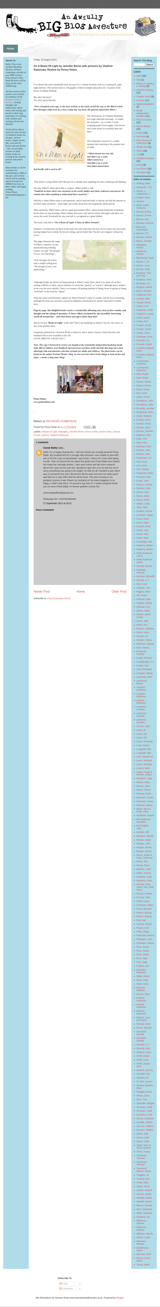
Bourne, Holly (143, 269)
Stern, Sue (141, 1099)
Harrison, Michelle (145, 576)
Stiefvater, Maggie (145, 1103)
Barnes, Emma (143, 211)
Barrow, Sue (142, 219)
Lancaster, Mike (144, 677)
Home (80, 591)
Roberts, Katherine (141, 999)
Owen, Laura (142, 901)
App (138, 79)
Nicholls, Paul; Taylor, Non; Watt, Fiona (145, 887)
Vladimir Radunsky (59, 435)
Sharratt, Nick (143, 1048)
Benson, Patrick (144, 237)
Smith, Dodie (142, 1056)
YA (137, 154)
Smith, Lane (142, 1059)
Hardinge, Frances (141, 571)
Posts (64, 1283)
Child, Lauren (143, 317)
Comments (66, 1288)
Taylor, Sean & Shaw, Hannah (143, 1146)
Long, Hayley (143, 745)
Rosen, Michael (144, 1027)
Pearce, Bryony (144, 912)
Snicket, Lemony (144, 1070)
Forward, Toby (143, 477)
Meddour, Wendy (144, 836)
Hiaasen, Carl (143, 588)
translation (141, 172)
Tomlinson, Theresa (141, 1156)
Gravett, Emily (143, 526)
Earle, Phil (141, 439)
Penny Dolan (91, 431)
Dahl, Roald (142, 374)
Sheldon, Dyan (143, 1052)
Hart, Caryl (141, 584)
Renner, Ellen (143, 994)
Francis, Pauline (144, 484)
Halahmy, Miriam (144, 545)
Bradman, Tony (144, 279)
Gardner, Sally (143, 488)
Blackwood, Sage (145, 258)
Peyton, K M (142, 928)
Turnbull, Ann (143, 1179)
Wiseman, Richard (141, 1242)
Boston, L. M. (143, 261)
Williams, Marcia (144, 1233)
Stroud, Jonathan (145, 1118)
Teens (139, 150)
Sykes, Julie (142, 1133)
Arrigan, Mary (143, 197)
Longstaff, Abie (143, 749)
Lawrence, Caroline (141, 708)
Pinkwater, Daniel (145, 943)
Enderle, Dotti (143, 450)
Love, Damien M (144, 756)
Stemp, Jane (142, 1095)
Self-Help (141, 136)
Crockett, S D (143, 340)
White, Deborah (144, 1213)
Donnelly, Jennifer (145, 408)
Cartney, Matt (143, 298)
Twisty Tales (142, 1182)
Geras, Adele (142, 496)
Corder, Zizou (143, 333)
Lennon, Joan (143, 726)
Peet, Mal (141, 920)
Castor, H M (142, 306)
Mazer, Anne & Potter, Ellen (143, 810)
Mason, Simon (143, 789)
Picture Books (143, 126)
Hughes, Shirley (144, 603)
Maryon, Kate (143, 786)
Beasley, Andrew (144, 223)
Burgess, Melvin (144, 287)
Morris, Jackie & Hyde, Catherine (144, 856)
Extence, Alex (143, 454)
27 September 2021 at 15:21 (57, 503)
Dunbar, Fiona (143, 419)
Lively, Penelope (144, 741)
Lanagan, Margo (144, 673)
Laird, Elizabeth (144, 669)
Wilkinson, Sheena (141, 1222)
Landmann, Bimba (142, 682)
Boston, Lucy (142, 265)
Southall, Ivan (143, 1074)
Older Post (119, 591)
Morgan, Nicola (144, 847)
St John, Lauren (144, 1081)
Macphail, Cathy (144, 778)
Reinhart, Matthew (141, 989)
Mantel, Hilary (143, 782)
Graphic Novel (143, 96)
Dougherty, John (144, 412)
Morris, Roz (142, 861)
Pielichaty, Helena (145, 935)
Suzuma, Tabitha (144, 1126)
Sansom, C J (142, 1044)
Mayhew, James (144, 805)
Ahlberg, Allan (143, 183)
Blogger (120, 1297)
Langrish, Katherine (141, 688)
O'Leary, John (143, 897)
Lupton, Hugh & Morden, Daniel (144, 773)
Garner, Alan (142, 492)
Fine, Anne (141, 461)
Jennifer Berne (76, 431)
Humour (140, 100)
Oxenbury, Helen (144, 905)
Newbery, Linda (144, 877)
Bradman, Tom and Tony (143, 274)
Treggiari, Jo (142, 1175)
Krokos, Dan (142, 665)
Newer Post (42, 591)
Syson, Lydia (142, 1137)
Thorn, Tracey (143, 1151)
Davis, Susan (143, 389)
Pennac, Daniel (144, 924)
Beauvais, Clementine (142, 228)
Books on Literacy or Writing (145, 85)
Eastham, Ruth (143, 446)
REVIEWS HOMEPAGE (61, 421)
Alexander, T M (144, 187)
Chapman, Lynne (144, 314)
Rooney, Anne (143, 1024)
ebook (139, 165)
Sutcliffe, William (144, 1122)
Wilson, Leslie (143, 1237)
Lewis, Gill (141, 734)
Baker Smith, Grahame (142, 206)
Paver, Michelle (144, 909)
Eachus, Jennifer (144, 431)
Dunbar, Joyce (143, 427)
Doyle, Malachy (144, 416)
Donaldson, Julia (144, 400)
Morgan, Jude (143, 843)
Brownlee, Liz (143, 283)
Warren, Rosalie (144, 1205)
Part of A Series (144, 119)
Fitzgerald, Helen (144, 473)
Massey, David (143, 793)
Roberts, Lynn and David (143, 1018)
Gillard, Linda (143, 503)
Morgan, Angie (143, 840)
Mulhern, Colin (143, 869)
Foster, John (142, 480)
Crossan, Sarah (144, 344)
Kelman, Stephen (145, 628)
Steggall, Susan (144, 1091)
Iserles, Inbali (143, 610)
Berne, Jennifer (144, 241)
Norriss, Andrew (144, 893)
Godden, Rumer (144, 511)
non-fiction (141, 168)
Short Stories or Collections (144, 141)
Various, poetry (143, 1194)
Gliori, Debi (142, 507)
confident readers (145, 158)
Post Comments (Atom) (59, 598)
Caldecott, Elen (144, 295)
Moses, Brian (143, 865)
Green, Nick (142, 534)
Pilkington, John (144, 939)
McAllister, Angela (145, 815)
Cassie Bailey (50, 447)
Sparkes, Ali (142, 1077)
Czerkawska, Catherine (142, 362)
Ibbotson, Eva (143, 607)
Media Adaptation (145, 104)
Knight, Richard (144, 658)
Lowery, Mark (143, 768)
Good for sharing (144, 90)
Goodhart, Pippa (144, 515)
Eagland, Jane (143, 435)
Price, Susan (142, 947)
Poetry (139, 133)
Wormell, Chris (143, 1254)
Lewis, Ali (141, 730)
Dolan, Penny (143, 397)
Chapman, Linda (144, 310)
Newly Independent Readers (142, 113)
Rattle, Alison (143, 976)
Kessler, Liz (142, 636)
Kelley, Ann (142, 624)
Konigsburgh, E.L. (145, 661)
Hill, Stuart (141, 595)
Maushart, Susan (144, 797)
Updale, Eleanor (144, 1190)
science (45, 435)
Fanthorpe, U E (144, 458)
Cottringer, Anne (144, 336)
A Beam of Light (49, 431)
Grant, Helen (142, 519)
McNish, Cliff (142, 832)
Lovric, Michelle (144, 760)
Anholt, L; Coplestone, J (143, 192)
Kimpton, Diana (144, 640)
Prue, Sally (141, 958)
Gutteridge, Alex (144, 541)
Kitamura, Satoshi (145, 644)
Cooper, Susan (143, 325)
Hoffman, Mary (143, 599)
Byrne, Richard (143, 291)
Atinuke (140, 201)
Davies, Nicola (143, 381)
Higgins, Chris (143, 591)
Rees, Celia (142, 980)
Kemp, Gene (142, 632)
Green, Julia (142, 530)
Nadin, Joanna (143, 873)
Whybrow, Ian (143, 1217)
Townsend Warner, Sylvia (143, 1169)
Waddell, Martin (144, 1198)
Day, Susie (141, 393)
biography (63, 431)
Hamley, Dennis (144, 566)
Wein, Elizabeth (144, 1209)
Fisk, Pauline (142, 469)
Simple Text (142, 147)
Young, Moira (143, 1264)
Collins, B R (142, 321)
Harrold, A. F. (142, 580)
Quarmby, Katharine (141, 971)
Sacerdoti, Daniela (141, 1033)
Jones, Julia (142, 621)
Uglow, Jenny (143, 1186)
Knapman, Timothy (141, 652)
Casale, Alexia (143, 302)
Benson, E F (142, 233)
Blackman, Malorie (141, 252)
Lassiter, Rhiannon (141, 701)
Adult (139, 76)
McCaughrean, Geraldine (143, 820)
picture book (105, 431)
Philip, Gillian (142, 931)
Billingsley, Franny (141, 246)
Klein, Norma (142, 647)
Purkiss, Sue (142, 966)
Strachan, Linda (144, 1107)
